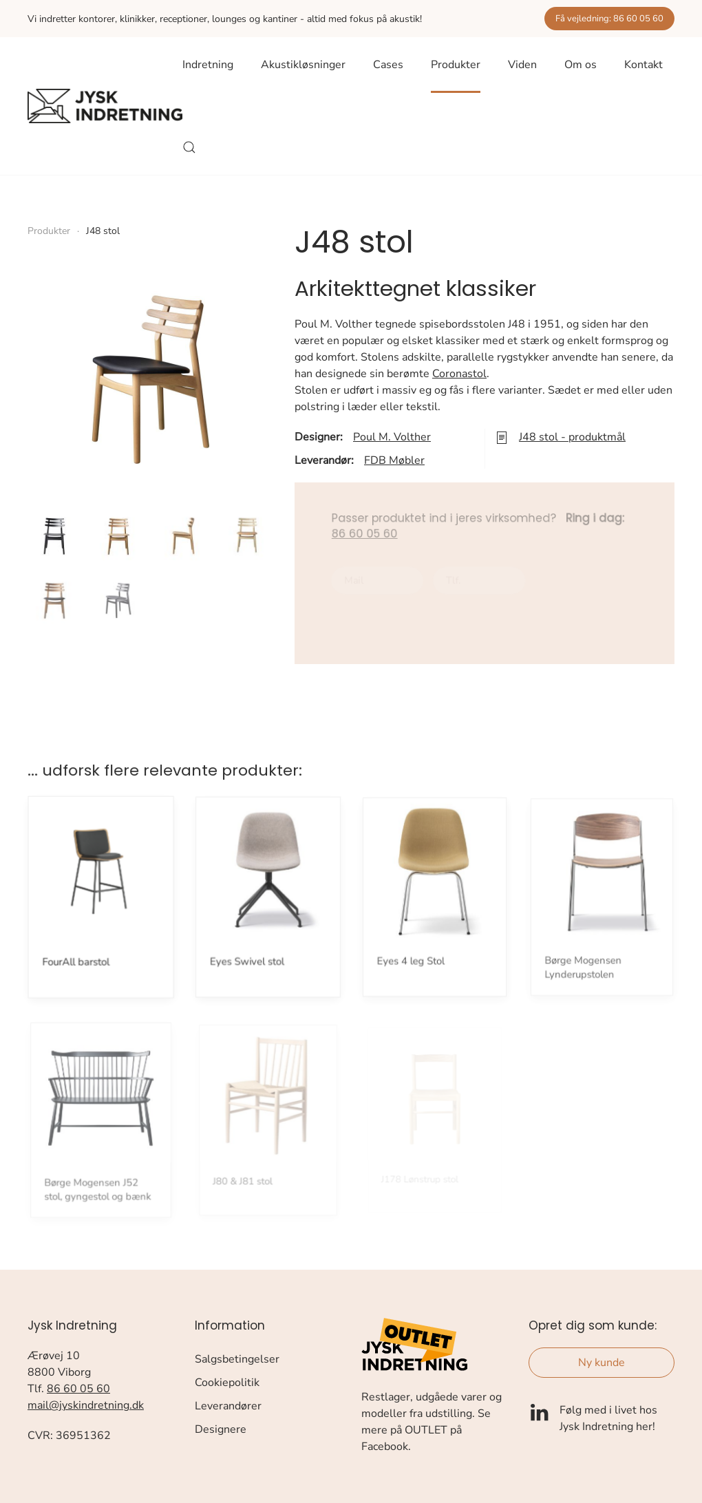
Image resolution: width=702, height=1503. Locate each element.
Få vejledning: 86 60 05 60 (609, 18)
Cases (388, 64)
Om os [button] (580, 64)
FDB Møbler (394, 460)
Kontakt (643, 64)
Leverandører (228, 1406)
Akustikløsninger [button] (303, 64)
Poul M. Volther (392, 437)
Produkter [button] (455, 64)
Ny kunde (601, 1362)
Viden (522, 64)
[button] (189, 147)
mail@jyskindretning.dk (86, 1405)
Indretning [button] (207, 64)
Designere (220, 1429)
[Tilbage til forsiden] (105, 106)
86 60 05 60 (78, 1388)
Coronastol (459, 373)
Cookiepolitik (227, 1382)
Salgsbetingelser (237, 1359)
